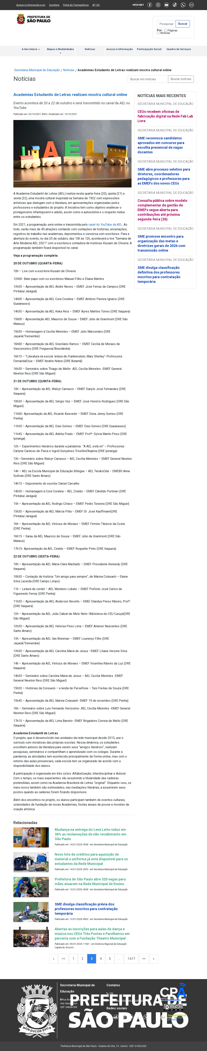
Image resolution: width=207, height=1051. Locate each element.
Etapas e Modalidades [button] (60, 50)
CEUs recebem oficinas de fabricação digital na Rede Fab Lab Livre (165, 116)
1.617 (131, 958)
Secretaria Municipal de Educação (37, 70)
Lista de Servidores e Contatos (127, 1000)
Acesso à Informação (119, 49)
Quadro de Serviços (179, 49)
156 (111, 993)
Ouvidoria (54, 5)
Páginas (173, 30)
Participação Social (149, 49)
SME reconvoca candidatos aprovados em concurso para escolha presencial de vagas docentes (161, 145)
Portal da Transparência (76, 5)
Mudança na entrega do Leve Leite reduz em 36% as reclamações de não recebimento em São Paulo (90, 834)
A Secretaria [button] (31, 49)
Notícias (165, 33)
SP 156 (96, 5)
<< (63, 958)
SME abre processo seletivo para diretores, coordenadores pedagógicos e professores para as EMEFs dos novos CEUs (164, 176)
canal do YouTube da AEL (105, 224)
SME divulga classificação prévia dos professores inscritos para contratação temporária (86, 909)
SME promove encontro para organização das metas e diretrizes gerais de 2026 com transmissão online (161, 243)
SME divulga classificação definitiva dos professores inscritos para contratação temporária (159, 275)
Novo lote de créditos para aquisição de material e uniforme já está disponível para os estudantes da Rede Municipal (91, 859)
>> (144, 958)
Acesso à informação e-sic (30, 5)
